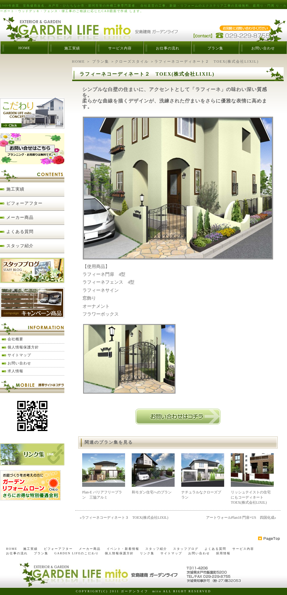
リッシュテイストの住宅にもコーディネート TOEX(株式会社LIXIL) (251, 497)
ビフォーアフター (24, 203)
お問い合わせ (263, 48)
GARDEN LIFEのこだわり (76, 553)
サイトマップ (19, 355)
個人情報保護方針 (23, 347)
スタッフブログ (185, 548)
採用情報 (223, 553)
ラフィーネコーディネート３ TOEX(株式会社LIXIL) (125, 517)
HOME (24, 48)
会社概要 (15, 339)
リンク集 (147, 553)
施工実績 (72, 48)
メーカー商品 (20, 217)
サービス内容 (120, 48)
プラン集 (215, 48)
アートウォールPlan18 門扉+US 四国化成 (240, 517)
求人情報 (15, 371)
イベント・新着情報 (123, 548)
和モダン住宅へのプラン (152, 492)
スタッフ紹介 (20, 246)
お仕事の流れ (167, 48)
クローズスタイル (132, 61)
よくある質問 (20, 231)
